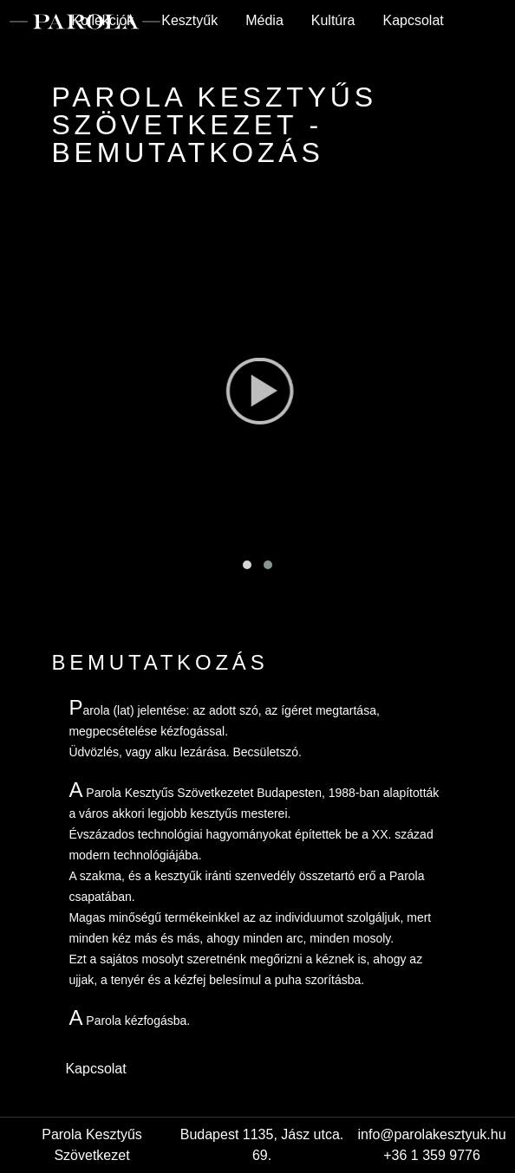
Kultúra (333, 20)
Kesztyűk (189, 20)
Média (264, 20)
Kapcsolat (412, 20)
